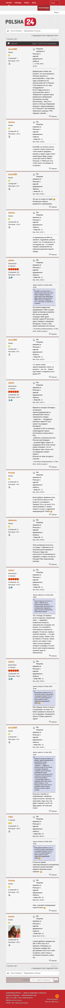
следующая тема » (52, 35)
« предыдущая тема (38, 35)
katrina (11, 122)
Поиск (26, 2)
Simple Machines (27, 998)
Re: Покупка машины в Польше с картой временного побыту (38, 129)
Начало (9, 2)
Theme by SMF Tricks (51, 1002)
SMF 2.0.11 (9, 998)
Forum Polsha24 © (53, 999)
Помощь (18, 2)
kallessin (12, 520)
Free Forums (18, 1000)
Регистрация (44, 8)
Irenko (11, 917)
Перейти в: (26, 980)
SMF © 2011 (17, 998)
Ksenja (11, 473)
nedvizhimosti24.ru (13, 993)
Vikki (10, 817)
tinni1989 (12, 49)
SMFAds (8, 1000)
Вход (34, 2)
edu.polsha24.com (29, 995)
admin (11, 260)
